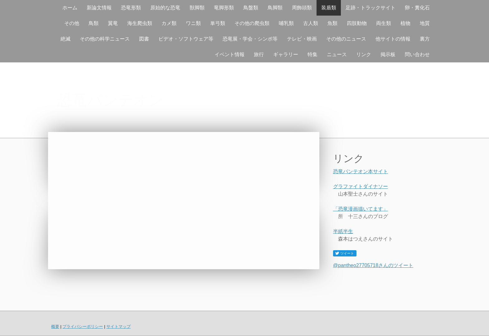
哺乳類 (286, 23)
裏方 (425, 38)
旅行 (259, 54)
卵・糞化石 (417, 7)
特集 (312, 54)
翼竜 (113, 23)
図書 (144, 38)
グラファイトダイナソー (360, 186)
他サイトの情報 (392, 38)
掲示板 (387, 54)
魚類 (332, 23)
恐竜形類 (131, 7)
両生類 (383, 23)
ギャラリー (285, 54)
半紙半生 (343, 231)
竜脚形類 (224, 7)
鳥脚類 (275, 7)
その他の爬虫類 (252, 23)
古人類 (310, 23)
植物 (405, 23)
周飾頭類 (302, 7)
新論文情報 (99, 7)
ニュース (337, 54)
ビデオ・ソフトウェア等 (185, 38)
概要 (55, 326)
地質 (425, 23)
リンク (363, 54)
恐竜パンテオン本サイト (360, 171)
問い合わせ (417, 54)
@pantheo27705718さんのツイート (373, 265)
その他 (71, 23)
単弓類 (217, 23)
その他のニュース (346, 38)
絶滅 (65, 38)
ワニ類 (193, 23)
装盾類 (328, 7)
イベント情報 (229, 54)
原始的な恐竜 (165, 7)
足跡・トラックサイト (370, 7)
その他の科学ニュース (105, 38)
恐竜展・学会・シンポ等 (250, 38)
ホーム (69, 7)
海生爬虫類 (139, 23)
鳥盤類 (250, 7)
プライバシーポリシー (82, 326)
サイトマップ (118, 326)
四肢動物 (357, 23)
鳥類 (94, 23)
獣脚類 (197, 7)
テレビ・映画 (302, 38)
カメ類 (169, 23)
